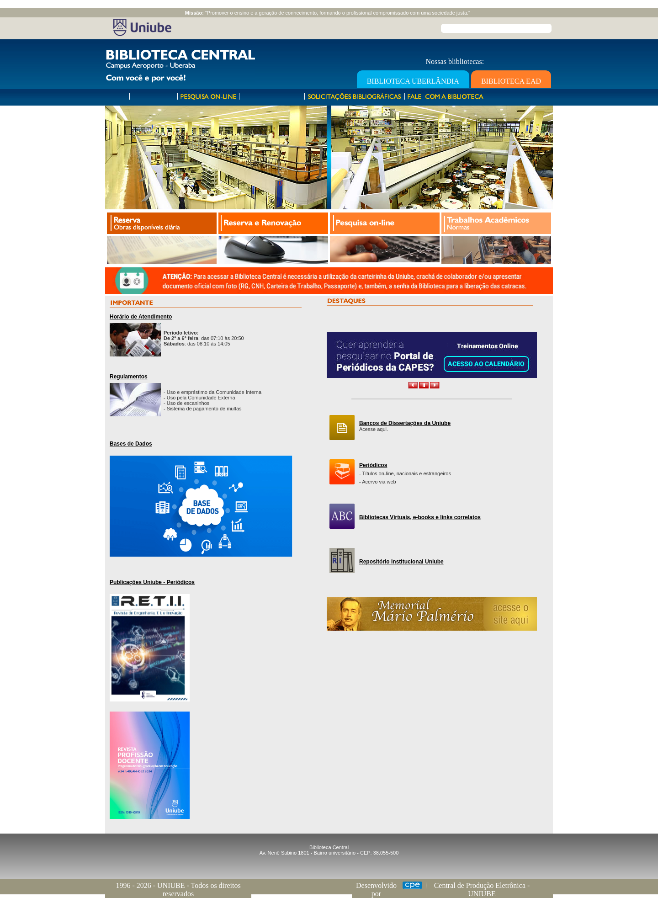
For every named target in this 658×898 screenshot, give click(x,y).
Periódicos (373, 465)
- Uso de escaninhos (186, 403)
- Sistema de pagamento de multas (203, 408)
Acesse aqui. (373, 429)
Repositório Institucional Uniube (401, 561)
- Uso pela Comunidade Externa (199, 397)
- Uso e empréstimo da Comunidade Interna (212, 392)
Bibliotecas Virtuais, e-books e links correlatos (420, 517)
